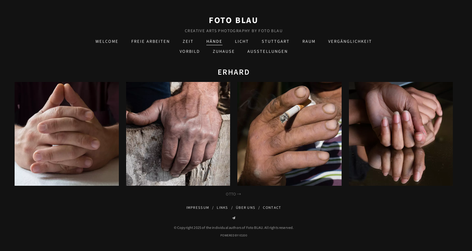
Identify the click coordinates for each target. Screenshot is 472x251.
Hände (214, 41)
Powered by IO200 (233, 235)
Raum (308, 41)
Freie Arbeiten (150, 41)
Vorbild (190, 51)
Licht (242, 41)
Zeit (188, 41)
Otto (233, 194)
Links (222, 207)
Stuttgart (276, 41)
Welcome (107, 41)
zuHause (224, 51)
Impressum (197, 207)
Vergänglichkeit (350, 41)
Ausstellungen (267, 51)
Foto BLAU (234, 20)
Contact (272, 207)
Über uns (245, 207)
